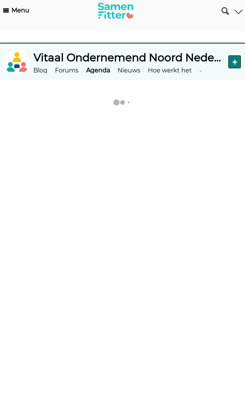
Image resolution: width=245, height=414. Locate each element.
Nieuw (234, 61)
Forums (67, 70)
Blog (40, 70)
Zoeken (225, 8)
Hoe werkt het (170, 70)
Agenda (98, 70)
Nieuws (129, 70)
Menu (20, 10)
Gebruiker (238, 9)
